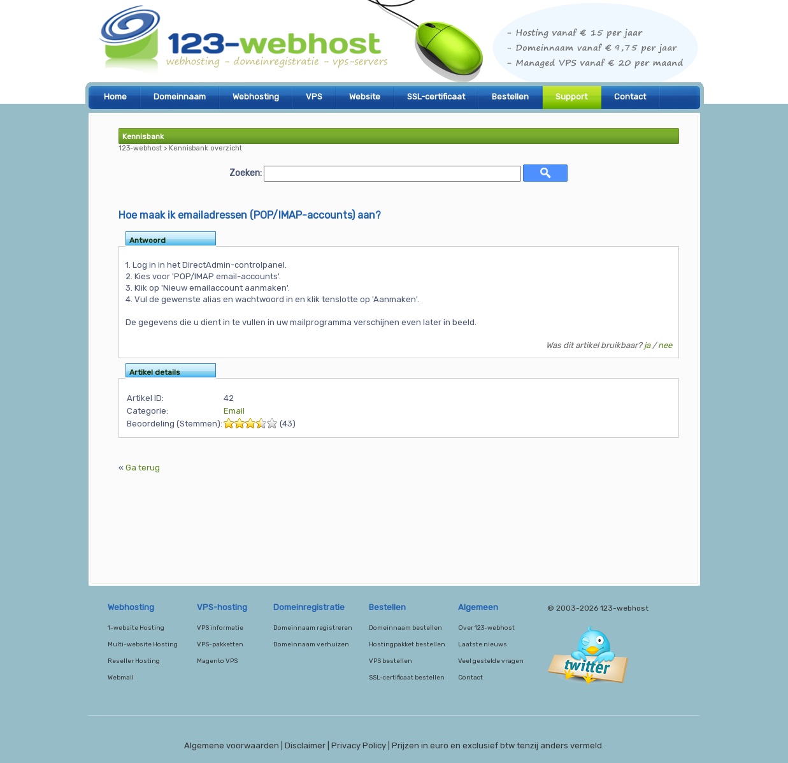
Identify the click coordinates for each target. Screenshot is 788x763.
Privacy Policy (358, 745)
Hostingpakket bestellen (407, 644)
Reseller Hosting (134, 661)
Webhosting (256, 96)
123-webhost (394, 44)
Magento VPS (217, 661)
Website (364, 96)
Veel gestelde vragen (491, 661)
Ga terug (142, 467)
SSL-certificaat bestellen (407, 677)
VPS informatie (220, 628)
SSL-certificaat (436, 96)
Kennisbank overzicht (205, 148)
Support (571, 96)
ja (647, 345)
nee (665, 345)
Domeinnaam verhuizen (311, 644)
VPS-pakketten (220, 644)
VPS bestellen (390, 661)
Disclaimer (305, 745)
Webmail (121, 677)
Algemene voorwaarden (231, 745)
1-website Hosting (136, 628)
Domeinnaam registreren (312, 628)
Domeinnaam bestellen (405, 628)
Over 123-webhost (486, 628)
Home (115, 96)
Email (234, 411)
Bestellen (510, 96)
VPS (314, 96)
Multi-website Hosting (143, 644)
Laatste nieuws (482, 644)
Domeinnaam (180, 96)
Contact (630, 96)
